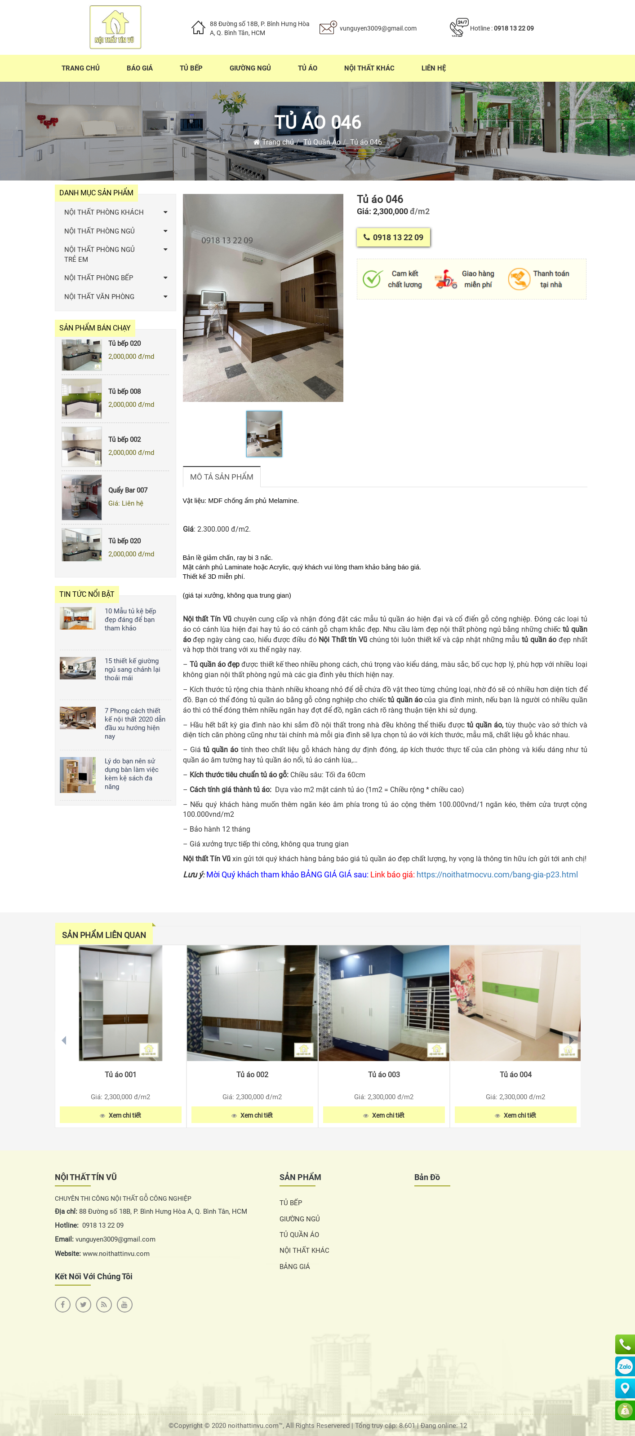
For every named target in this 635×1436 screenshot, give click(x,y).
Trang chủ (273, 142)
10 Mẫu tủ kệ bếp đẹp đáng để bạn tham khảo (130, 619)
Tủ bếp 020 (124, 346)
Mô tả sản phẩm (221, 476)
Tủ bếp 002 (124, 442)
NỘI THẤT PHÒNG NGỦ (99, 231)
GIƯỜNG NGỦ (300, 1219)
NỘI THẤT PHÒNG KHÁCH (104, 212)
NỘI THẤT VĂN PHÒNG (99, 297)
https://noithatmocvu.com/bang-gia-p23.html (497, 874)
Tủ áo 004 (516, 1074)
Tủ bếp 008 (124, 394)
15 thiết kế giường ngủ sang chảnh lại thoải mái (132, 669)
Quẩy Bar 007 (127, 493)
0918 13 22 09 (514, 28)
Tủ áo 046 (317, 122)
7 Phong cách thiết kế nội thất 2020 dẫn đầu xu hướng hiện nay (135, 723)
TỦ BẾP (291, 1203)
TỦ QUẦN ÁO (299, 1235)
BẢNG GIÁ (295, 1267)
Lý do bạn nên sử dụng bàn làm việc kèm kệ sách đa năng (132, 774)
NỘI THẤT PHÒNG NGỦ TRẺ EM (99, 254)
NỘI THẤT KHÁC (304, 1251)
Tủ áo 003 (384, 1074)
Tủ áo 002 (252, 1074)
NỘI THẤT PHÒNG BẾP (98, 278)
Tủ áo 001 (121, 1074)
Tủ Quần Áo (322, 142)
